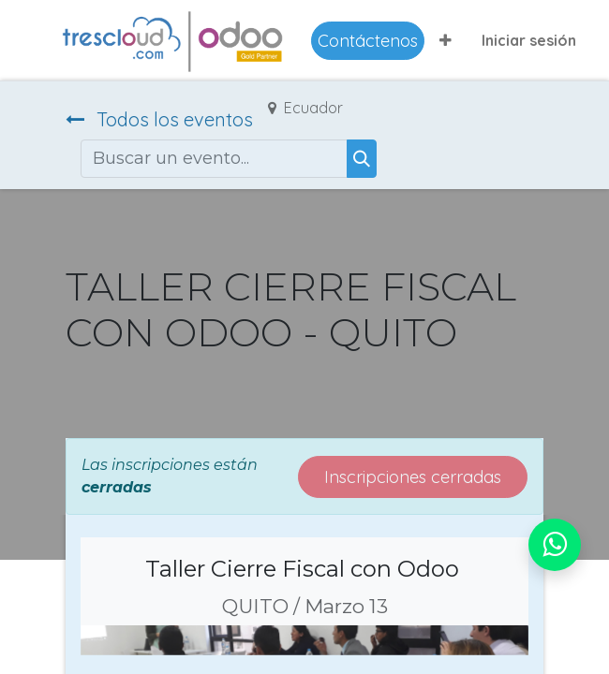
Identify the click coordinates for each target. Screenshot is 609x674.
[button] (445, 40)
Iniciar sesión (529, 40)
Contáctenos (368, 40)
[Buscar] (362, 158)
